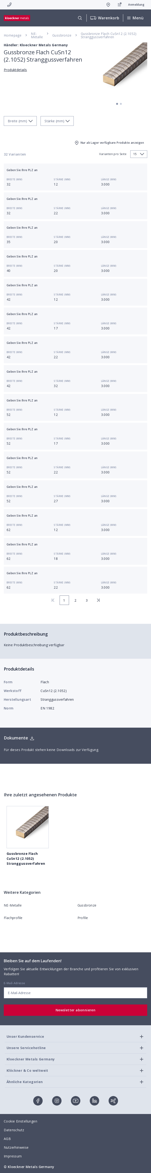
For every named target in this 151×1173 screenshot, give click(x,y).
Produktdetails (15, 70)
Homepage (12, 35)
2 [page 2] (75, 600)
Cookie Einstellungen (20, 1121)
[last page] (98, 600)
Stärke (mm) (62, 179)
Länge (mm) (109, 179)
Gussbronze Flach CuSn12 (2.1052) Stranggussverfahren (109, 35)
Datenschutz (14, 1130)
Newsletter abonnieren (75, 1010)
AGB (7, 1138)
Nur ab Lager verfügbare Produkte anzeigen (109, 143)
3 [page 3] (87, 600)
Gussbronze (61, 35)
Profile (83, 918)
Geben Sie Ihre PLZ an (22, 170)
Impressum (13, 1156)
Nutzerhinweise (16, 1147)
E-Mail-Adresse (14, 983)
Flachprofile (13, 918)
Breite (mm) (14, 179)
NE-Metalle (37, 35)
